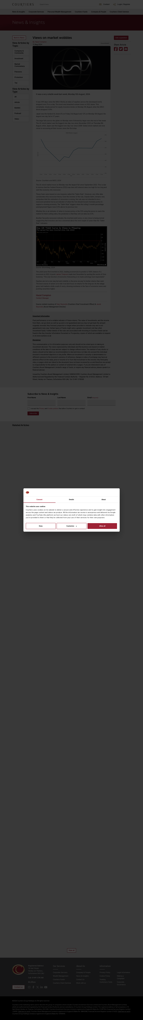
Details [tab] (71, 500)
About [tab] (104, 500)
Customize (71, 526)
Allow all (102, 526)
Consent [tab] (39, 500)
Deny (41, 526)
